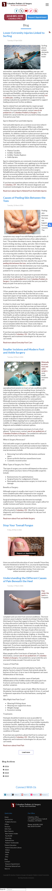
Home (6, 817)
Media (7, 852)
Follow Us (17, 795)
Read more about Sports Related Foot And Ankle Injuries (25, 191)
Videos (7, 850)
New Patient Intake (11, 833)
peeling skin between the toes (14, 263)
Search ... (3, 889)
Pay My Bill (8, 836)
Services (7, 826)
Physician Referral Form (12, 866)
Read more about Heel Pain (13, 745)
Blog (6, 859)
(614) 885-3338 (15, 16)
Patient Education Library (13, 847)
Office (7, 824)
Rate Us (7, 869)
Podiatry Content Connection (41, 875)
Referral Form (9, 840)
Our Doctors (9, 819)
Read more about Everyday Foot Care (17, 342)
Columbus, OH (10, 185)
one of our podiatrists (17, 279)
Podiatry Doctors (10, 822)
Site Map (20, 878)
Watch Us (26, 795)
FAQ (6, 857)
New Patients (9, 831)
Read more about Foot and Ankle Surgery (19, 518)
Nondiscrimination (29, 878)
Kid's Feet (8, 829)
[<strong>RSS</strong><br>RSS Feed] (49, 32)
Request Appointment (37, 17)
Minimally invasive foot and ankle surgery (45, 366)
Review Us (45, 795)
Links (6, 854)
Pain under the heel (45, 593)
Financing (8, 838)
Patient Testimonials (12, 843)
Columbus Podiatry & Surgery (25, 112)
